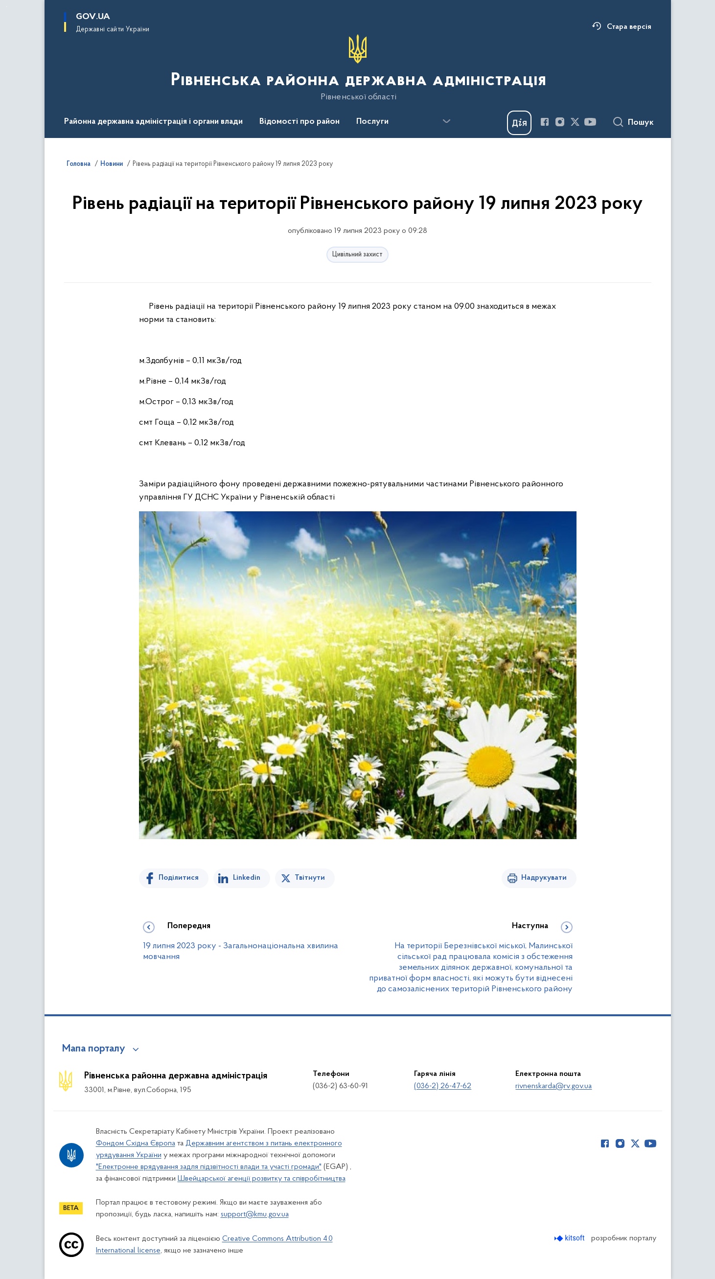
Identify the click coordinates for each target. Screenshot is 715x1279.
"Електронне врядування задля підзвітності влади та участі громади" (209, 1167)
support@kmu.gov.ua (255, 1214)
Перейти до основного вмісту (6, 6)
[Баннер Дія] (519, 123)
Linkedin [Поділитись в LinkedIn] (246, 878)
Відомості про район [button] (299, 121)
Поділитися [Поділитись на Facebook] (179, 878)
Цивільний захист (357, 254)
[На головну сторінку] (357, 68)
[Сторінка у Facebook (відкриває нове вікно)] (545, 122)
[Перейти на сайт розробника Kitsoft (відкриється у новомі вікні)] (570, 1238)
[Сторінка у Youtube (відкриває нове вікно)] (590, 122)
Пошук (641, 122)
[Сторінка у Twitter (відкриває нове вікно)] (575, 122)
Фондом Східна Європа (135, 1143)
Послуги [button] (372, 121)
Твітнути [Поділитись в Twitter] (310, 878)
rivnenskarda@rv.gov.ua (553, 1086)
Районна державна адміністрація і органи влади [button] (153, 121)
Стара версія (629, 27)
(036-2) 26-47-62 (442, 1086)
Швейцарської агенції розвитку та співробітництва (262, 1179)
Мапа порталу (93, 1049)
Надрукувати (544, 878)
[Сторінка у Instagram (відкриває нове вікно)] (560, 122)
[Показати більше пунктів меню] (446, 121)
